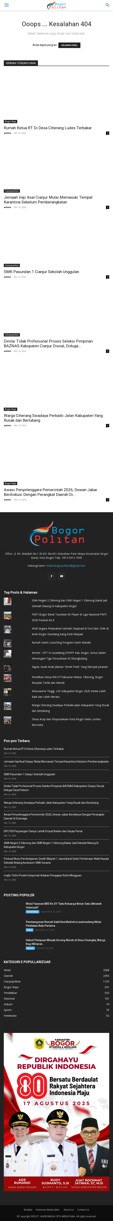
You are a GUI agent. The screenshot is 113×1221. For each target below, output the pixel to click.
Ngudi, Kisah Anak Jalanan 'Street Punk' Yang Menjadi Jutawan (70, 667)
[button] (107, 5)
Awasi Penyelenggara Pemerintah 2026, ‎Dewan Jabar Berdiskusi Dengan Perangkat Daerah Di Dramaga (54, 816)
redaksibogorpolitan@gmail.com (65, 565)
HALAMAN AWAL (69, 45)
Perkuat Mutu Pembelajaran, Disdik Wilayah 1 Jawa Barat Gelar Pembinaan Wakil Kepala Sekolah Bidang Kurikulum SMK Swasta (56, 860)
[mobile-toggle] (6, 5)
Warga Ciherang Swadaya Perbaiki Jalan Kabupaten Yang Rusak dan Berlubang (51, 802)
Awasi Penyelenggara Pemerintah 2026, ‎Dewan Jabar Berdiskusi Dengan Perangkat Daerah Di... (50, 492)
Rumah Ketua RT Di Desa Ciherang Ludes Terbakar (48, 128)
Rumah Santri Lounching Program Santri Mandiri (61, 642)
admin (7, 133)
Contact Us (83, 1209)
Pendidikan (32, 911)
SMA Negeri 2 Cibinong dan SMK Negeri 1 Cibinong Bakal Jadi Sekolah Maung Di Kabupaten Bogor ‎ (51, 844)
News (29, 930)
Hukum (30, 948)
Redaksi (28, 1209)
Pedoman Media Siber (48, 1209)
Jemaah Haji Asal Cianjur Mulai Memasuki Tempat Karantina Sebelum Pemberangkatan (48, 199)
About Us (69, 1209)
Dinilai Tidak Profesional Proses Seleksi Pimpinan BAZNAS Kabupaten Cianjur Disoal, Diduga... (48, 343)
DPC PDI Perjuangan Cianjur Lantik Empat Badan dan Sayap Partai (43, 831)
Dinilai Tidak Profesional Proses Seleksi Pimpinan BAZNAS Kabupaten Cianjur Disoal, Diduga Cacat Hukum (54, 788)
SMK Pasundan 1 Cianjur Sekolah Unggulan (41, 271)
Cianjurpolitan (12, 191)
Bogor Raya (10, 121)
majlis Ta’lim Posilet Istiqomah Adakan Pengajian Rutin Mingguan (43, 875)
